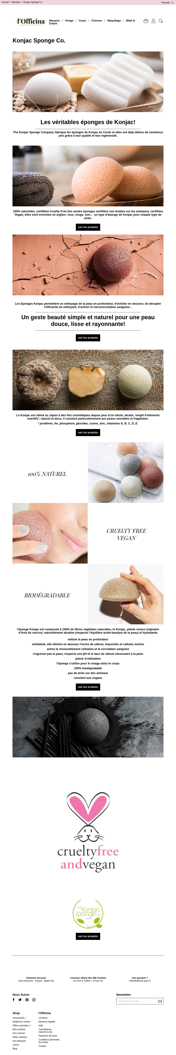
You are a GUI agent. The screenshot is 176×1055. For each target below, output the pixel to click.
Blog (15, 1048)
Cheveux (97, 20)
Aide (40, 1025)
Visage (69, 20)
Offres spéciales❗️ (22, 1025)
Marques (54, 20)
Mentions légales (46, 1021)
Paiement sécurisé (47, 1035)
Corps (82, 20)
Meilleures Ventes (21, 1021)
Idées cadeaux (20, 1037)
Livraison (42, 1018)
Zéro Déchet (19, 1033)
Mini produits (19, 1029)
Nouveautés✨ (20, 1018)
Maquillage (114, 20)
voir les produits (88, 227)
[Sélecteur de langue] (167, 3)
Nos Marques (19, 1041)
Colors (16, 1044)
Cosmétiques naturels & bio (45, 1030)
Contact (42, 1046)
